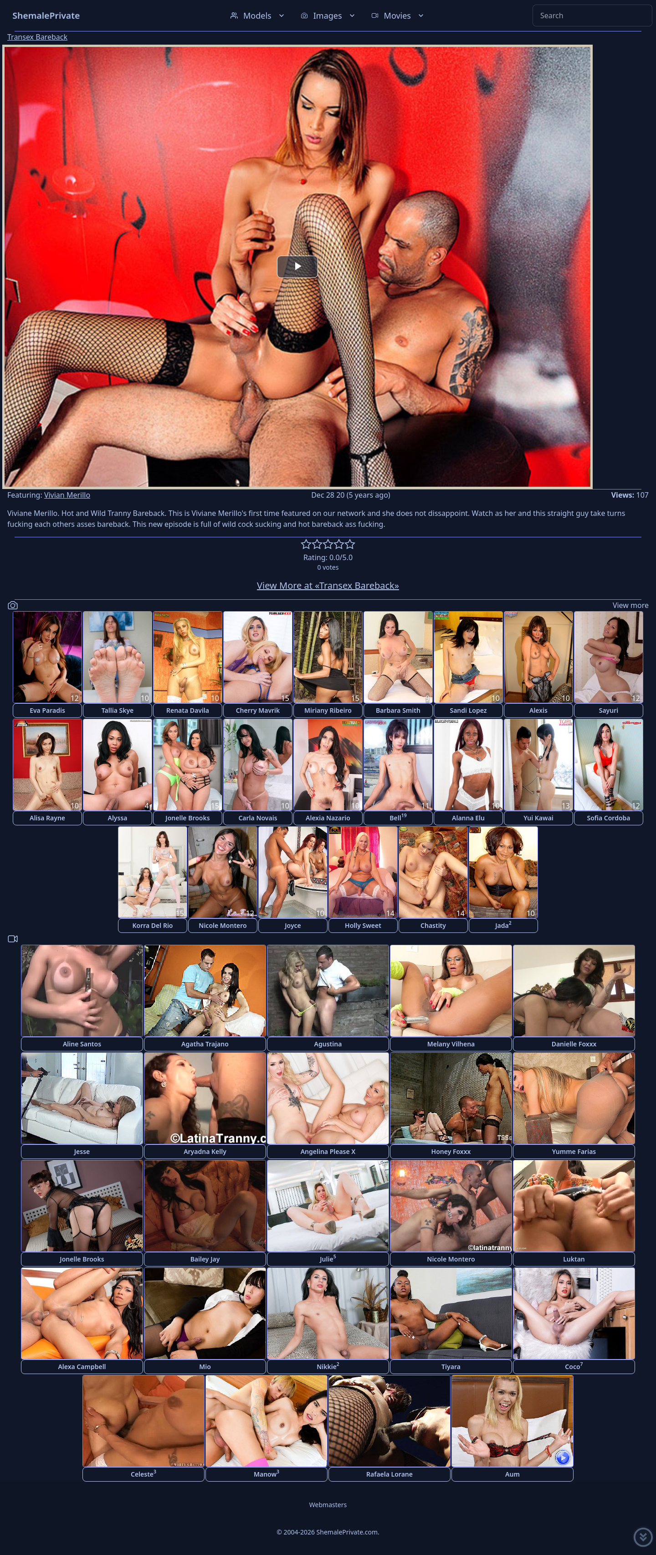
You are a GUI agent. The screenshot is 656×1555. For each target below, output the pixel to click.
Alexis (538, 710)
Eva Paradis (47, 710)
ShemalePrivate (46, 15)
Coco (574, 1365)
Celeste (143, 1473)
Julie (328, 1258)
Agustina (328, 1044)
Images (329, 15)
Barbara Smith (398, 710)
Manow (266, 1473)
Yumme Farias (574, 1151)
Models (258, 15)
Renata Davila (187, 710)
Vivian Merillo (67, 495)
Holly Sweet (363, 925)
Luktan (574, 1259)
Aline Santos (82, 1044)
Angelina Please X (328, 1151)
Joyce (293, 925)
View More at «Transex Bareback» (328, 585)
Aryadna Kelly (205, 1151)
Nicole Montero (222, 925)
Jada (503, 924)
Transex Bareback (37, 37)
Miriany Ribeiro (328, 710)
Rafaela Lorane (389, 1474)
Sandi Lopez (468, 710)
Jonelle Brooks (187, 818)
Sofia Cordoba (608, 818)
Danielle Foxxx (574, 1044)
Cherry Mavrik (258, 710)
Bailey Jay (205, 1259)
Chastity (433, 925)
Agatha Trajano (205, 1044)
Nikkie (328, 1365)
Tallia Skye (118, 710)
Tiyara (451, 1366)
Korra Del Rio (152, 925)
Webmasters (328, 1504)
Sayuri (609, 710)
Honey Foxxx (451, 1151)
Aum (512, 1474)
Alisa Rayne (47, 818)
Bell (398, 817)
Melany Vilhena (451, 1044)
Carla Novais (257, 818)
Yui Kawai (538, 818)
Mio (205, 1366)
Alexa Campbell (82, 1366)
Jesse (82, 1151)
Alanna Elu (468, 818)
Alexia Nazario (328, 818)
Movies (398, 15)
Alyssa (117, 818)
